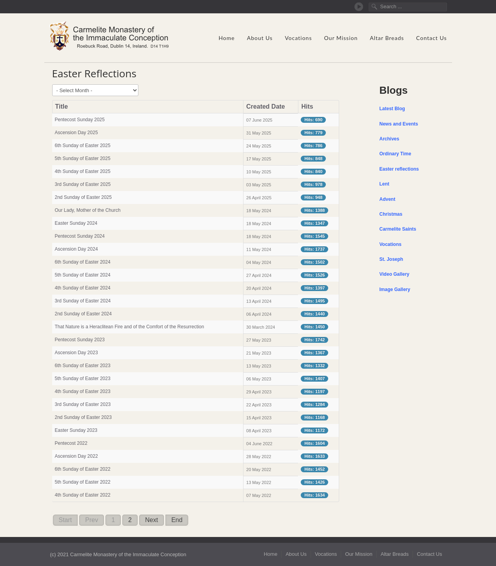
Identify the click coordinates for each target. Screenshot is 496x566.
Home (226, 38)
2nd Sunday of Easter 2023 (83, 417)
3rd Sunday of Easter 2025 (83, 184)
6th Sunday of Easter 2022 (83, 469)
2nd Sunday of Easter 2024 (83, 314)
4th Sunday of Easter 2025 (83, 171)
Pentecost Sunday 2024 (80, 236)
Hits (307, 106)
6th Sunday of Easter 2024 (83, 262)
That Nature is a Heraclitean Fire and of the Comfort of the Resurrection (129, 326)
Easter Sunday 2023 (76, 430)
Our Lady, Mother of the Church (88, 210)
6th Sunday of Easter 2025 (83, 145)
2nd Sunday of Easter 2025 (83, 197)
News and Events (399, 124)
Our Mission (341, 38)
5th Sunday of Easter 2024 (83, 275)
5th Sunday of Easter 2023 (83, 378)
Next (151, 520)
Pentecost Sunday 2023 (80, 339)
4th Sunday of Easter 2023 (83, 391)
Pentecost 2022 (71, 443)
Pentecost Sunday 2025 (80, 119)
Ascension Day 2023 (76, 352)
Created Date (265, 106)
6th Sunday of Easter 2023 (83, 365)
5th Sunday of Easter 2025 (83, 158)
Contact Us (431, 38)
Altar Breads (387, 38)
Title (61, 106)
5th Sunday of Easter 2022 (83, 482)
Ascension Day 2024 (76, 249)
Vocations (298, 38)
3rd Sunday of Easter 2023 (83, 404)
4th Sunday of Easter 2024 (83, 288)
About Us (260, 38)
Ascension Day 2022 (76, 456)
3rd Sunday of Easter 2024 (83, 301)
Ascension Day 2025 (76, 132)
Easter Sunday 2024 (76, 223)
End (176, 520)
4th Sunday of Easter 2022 (83, 495)
